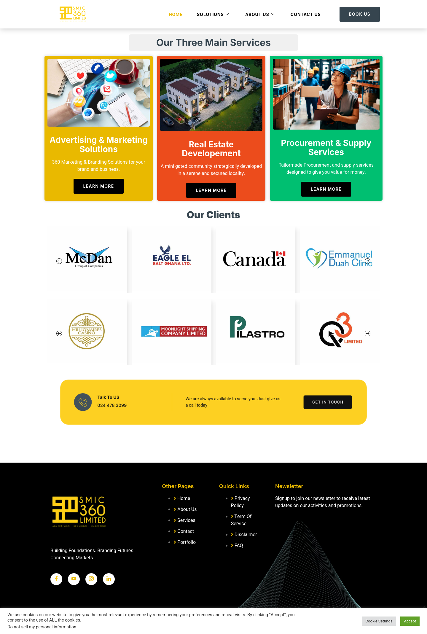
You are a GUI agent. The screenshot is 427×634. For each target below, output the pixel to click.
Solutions (213, 14)
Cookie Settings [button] (379, 621)
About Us (260, 14)
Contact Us (306, 14)
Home (176, 14)
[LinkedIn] (109, 579)
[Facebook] (56, 579)
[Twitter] (74, 579)
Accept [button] (410, 621)
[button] (59, 262)
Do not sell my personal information (41, 627)
